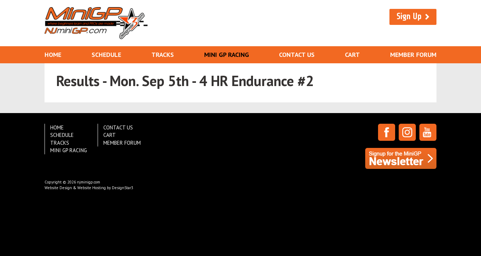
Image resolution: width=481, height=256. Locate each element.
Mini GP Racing (226, 54)
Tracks (162, 54)
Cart (352, 54)
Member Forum (413, 54)
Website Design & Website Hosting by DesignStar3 (89, 187)
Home (53, 54)
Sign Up (409, 16)
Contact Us (297, 54)
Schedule (106, 54)
